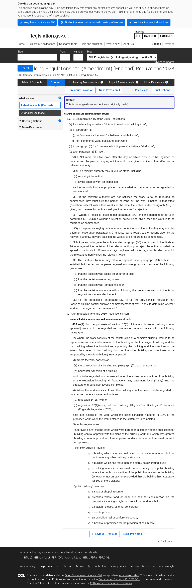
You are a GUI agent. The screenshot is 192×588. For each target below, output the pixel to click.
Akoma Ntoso (73, 557)
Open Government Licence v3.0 (83, 575)
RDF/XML (104, 557)
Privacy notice (118, 566)
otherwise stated (129, 575)
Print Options (162, 90)
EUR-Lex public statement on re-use (111, 583)
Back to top (167, 541)
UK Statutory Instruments (32, 75)
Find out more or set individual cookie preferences (94, 22)
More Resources (154, 82)
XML (60, 557)
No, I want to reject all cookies (150, 22)
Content (55, 82)
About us (53, 566)
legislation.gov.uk (43, 34)
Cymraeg (169, 44)
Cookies (134, 566)
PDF (54, 557)
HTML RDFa (90, 557)
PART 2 (73, 75)
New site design (27, 566)
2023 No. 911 (58, 75)
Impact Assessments (121, 82)
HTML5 (28, 557)
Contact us (99, 566)
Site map (67, 566)
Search (25, 68)
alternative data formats (78, 552)
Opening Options (30, 121)
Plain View (141, 90)
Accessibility (83, 566)
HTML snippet (42, 557)
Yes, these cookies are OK (39, 22)
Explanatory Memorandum (84, 82)
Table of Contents (32, 82)
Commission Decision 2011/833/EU (119, 579)
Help (42, 566)
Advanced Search (164, 62)
